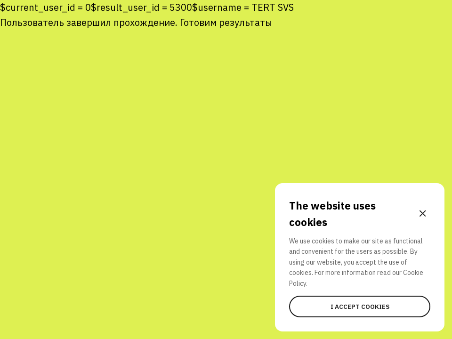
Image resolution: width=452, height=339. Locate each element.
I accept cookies (360, 306)
